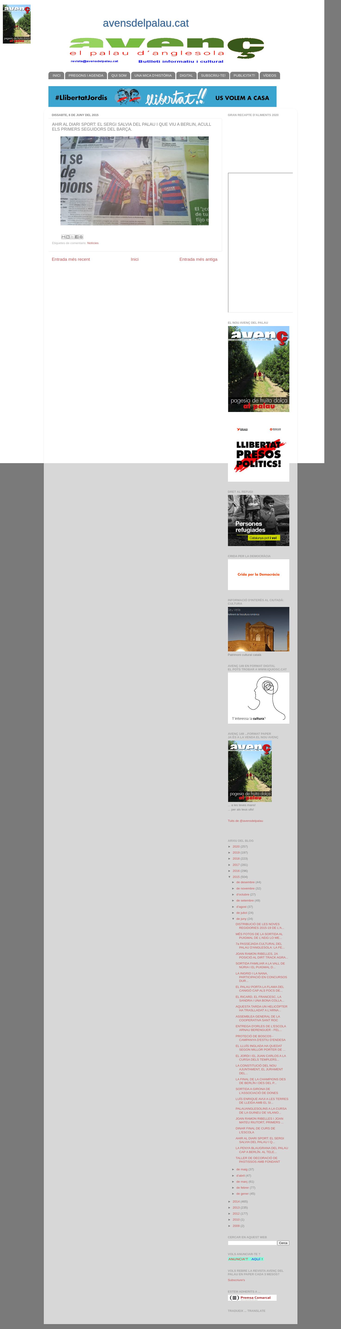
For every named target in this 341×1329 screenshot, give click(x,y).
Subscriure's (236, 1280)
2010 (236, 1219)
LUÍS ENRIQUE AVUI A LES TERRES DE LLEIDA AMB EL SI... (262, 1100)
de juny (242, 919)
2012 (236, 1213)
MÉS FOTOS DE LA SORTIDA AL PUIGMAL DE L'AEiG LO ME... (259, 935)
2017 (236, 865)
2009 (236, 1226)
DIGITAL (186, 75)
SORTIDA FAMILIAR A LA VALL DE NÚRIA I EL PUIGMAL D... (260, 965)
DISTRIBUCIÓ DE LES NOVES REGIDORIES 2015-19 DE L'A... (260, 926)
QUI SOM (118, 75)
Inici (135, 259)
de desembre (246, 882)
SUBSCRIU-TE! (213, 75)
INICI (56, 75)
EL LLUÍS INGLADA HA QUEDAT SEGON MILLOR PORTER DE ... (260, 1047)
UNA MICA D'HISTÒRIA (153, 75)
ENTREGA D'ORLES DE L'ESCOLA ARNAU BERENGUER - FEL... (261, 1028)
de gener (243, 1193)
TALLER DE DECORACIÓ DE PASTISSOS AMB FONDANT (258, 1159)
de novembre (246, 888)
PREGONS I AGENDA (86, 75)
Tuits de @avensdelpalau (245, 821)
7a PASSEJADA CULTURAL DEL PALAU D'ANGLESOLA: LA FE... (260, 945)
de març (243, 1181)
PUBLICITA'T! (244, 75)
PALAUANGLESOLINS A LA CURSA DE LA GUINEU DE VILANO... (261, 1110)
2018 (236, 858)
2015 (236, 877)
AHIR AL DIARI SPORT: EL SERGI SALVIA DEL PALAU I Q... (260, 1140)
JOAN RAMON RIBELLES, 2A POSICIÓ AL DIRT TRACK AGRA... (262, 955)
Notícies (93, 243)
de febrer (243, 1187)
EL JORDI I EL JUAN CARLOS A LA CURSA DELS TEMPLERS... (261, 1057)
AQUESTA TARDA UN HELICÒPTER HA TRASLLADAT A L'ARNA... (261, 1008)
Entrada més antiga (199, 259)
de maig (243, 1169)
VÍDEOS (269, 75)
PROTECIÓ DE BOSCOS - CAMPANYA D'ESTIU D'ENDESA (260, 1038)
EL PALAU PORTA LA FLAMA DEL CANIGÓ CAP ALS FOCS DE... (260, 988)
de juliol (242, 912)
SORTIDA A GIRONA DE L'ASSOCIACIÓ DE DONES (257, 1090)
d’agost (242, 906)
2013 (236, 1207)
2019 (236, 852)
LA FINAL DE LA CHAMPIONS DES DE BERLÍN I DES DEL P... (261, 1081)
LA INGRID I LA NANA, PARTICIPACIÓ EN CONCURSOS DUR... (261, 977)
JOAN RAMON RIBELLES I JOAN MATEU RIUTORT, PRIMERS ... (260, 1120)
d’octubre (243, 894)
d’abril (241, 1175)
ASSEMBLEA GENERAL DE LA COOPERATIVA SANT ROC (258, 1018)
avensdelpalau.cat (146, 23)
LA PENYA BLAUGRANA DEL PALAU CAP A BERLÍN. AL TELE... (262, 1149)
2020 (236, 846)
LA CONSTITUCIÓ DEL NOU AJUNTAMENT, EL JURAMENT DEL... (259, 1069)
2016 (236, 871)
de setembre (246, 900)
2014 (236, 1201)
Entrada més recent (71, 259)
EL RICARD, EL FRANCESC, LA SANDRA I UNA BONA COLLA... (260, 998)
